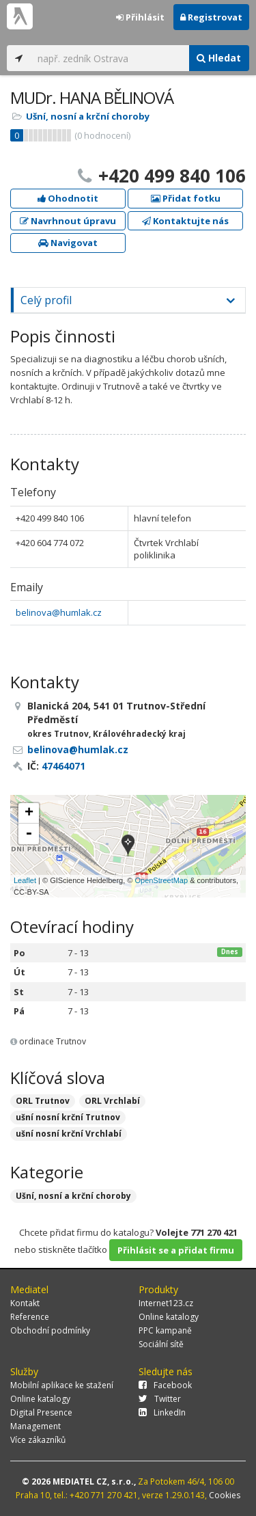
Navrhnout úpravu (68, 221)
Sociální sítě (161, 1344)
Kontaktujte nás (185, 221)
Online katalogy (169, 1317)
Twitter (160, 1399)
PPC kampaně (165, 1330)
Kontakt (25, 1303)
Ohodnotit (68, 198)
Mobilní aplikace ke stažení (61, 1385)
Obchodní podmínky (50, 1330)
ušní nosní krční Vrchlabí (69, 1133)
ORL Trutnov (43, 1101)
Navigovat (68, 242)
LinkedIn (162, 1412)
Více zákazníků (38, 1440)
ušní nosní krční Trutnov (68, 1117)
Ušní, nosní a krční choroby (88, 116)
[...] (109, 58)
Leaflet (25, 880)
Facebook (165, 1385)
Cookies (224, 1495)
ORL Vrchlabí (112, 1101)
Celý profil (46, 300)
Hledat (219, 57)
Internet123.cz (166, 1303)
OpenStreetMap (161, 880)
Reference (29, 1317)
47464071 (63, 765)
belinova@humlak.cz (59, 612)
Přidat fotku (186, 198)
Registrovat (211, 17)
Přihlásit (140, 17)
